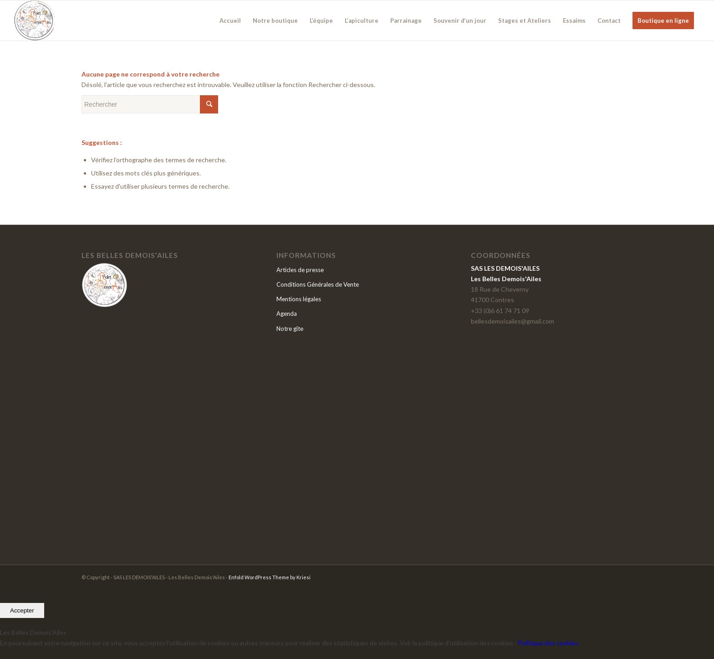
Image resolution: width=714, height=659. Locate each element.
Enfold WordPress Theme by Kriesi (270, 577)
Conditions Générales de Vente (317, 284)
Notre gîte (289, 328)
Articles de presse (300, 269)
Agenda (286, 313)
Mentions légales (298, 299)
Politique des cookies (548, 643)
